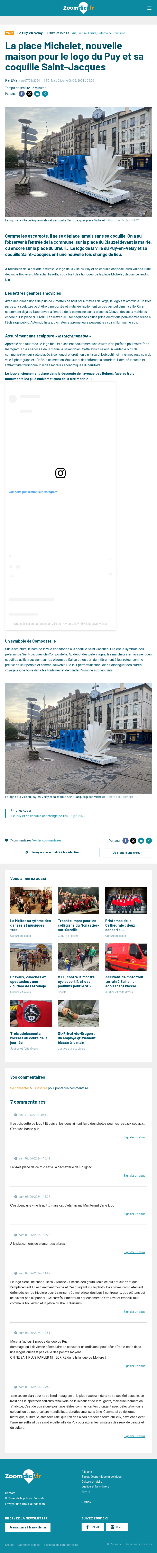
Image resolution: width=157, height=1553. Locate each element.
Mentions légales (29, 1544)
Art (74, 33)
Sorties (86, 1501)
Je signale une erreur (127, 852)
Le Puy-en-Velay (30, 33)
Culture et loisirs (57, 33)
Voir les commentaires (46, 840)
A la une (87, 1471)
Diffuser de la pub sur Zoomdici (25, 1498)
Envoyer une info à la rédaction (25, 1503)
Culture (82, 33)
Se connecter (19, 1088)
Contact (10, 1492)
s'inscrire (40, 1088)
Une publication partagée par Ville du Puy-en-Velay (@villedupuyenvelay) (60, 623)
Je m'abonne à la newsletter (27, 1527)
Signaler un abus (134, 1137)
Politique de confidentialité (61, 1544)
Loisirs (92, 33)
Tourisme (119, 33)
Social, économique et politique (102, 1476)
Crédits (9, 1544)
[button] (150, 8)
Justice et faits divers (95, 1486)
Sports (86, 1491)
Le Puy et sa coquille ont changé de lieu (48, 816)
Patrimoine (105, 33)
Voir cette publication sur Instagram (33, 492)
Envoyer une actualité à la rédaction (55, 852)
